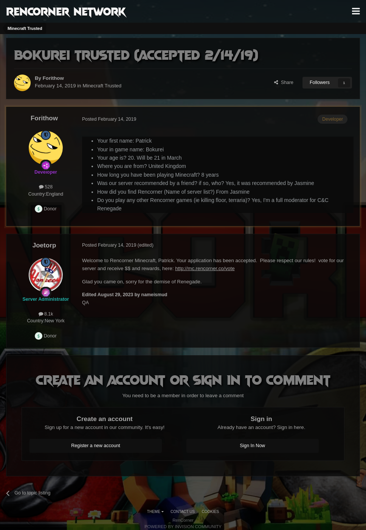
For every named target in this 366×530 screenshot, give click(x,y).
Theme (155, 512)
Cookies (210, 512)
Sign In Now (252, 445)
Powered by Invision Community (183, 526)
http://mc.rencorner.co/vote (204, 268)
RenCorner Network (66, 11)
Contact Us (183, 512)
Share (283, 82)
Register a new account (95, 445)
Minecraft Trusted (101, 86)
